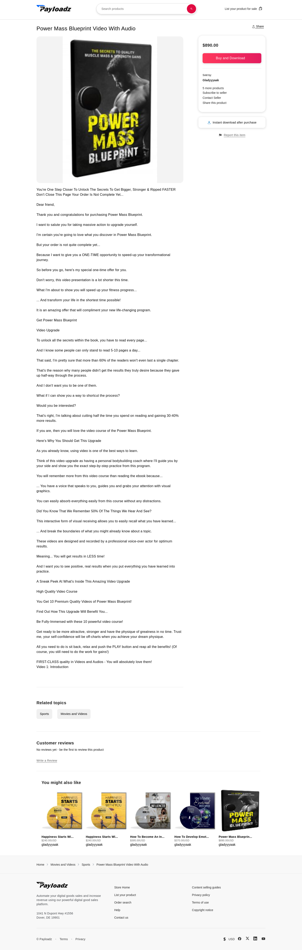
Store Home (122, 887)
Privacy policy (201, 895)
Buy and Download (232, 58)
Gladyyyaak (211, 80)
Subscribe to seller (215, 92)
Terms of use (200, 902)
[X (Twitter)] (247, 938)
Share (258, 26)
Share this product (214, 102)
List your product (125, 895)
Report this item (232, 135)
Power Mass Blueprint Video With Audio (122, 864)
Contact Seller (212, 97)
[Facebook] (240, 939)
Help (117, 910)
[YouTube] (263, 939)
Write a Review (46, 760)
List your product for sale (244, 8)
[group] (62, 818)
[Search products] (191, 8)
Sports (44, 714)
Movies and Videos (74, 714)
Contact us (121, 917)
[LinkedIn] (255, 938)
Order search (122, 902)
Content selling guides (206, 887)
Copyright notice (202, 910)
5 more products (213, 88)
